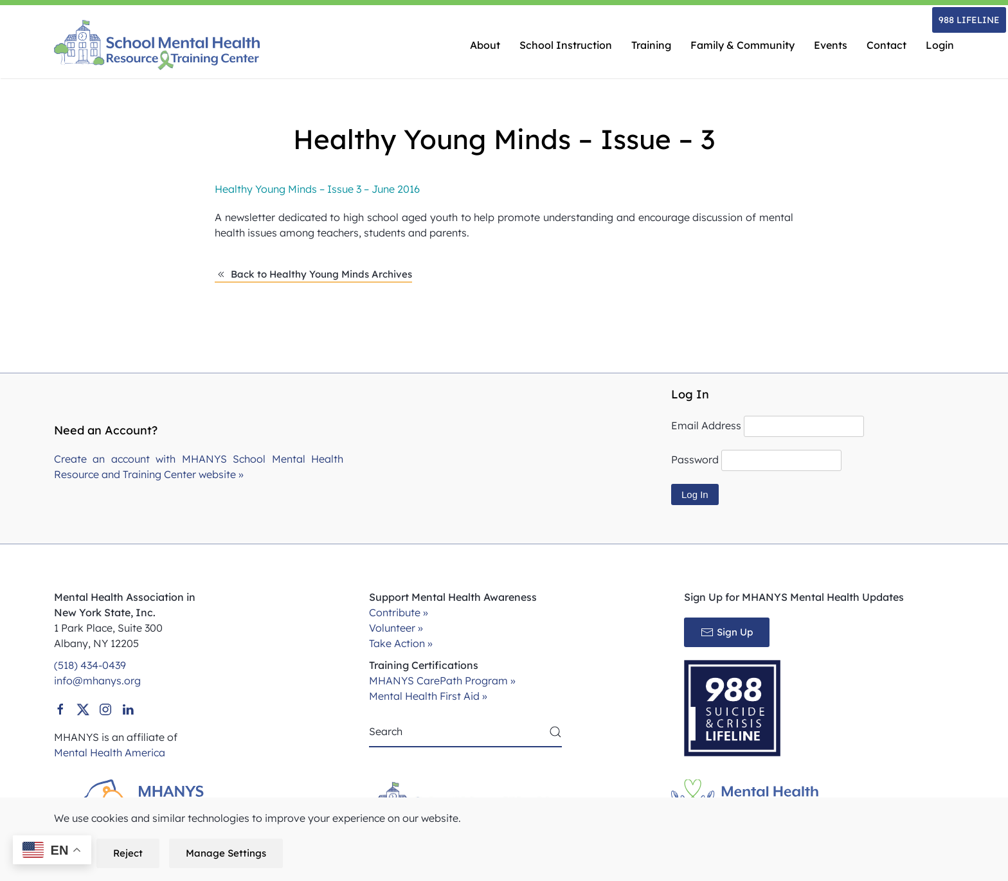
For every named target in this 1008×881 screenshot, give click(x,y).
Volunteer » (396, 627)
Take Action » (401, 643)
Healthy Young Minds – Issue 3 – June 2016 (317, 188)
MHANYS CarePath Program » (442, 680)
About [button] (485, 45)
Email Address (706, 425)
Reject (128, 853)
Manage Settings (226, 853)
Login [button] (940, 45)
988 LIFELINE (969, 20)
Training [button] (651, 45)
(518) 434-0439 (90, 665)
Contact (886, 45)
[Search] (465, 731)
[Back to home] (157, 45)
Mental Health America (109, 752)
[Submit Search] (555, 731)
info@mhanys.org (97, 680)
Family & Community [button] (742, 45)
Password (695, 459)
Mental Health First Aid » (428, 696)
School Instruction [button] (565, 45)
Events (830, 45)
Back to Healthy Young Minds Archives (313, 274)
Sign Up (727, 632)
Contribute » (398, 612)
